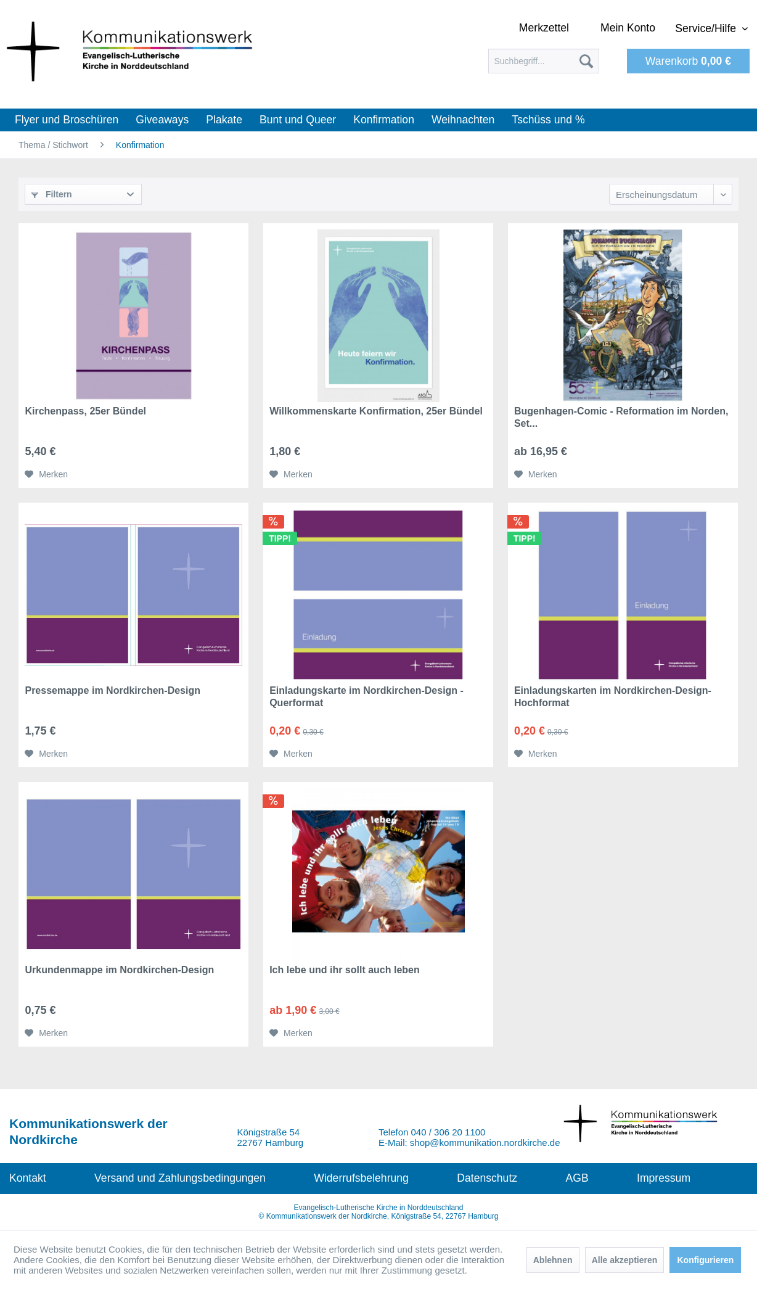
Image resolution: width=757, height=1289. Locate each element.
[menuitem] (543, 61)
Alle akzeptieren (625, 1260)
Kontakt (27, 1178)
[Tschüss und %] (548, 120)
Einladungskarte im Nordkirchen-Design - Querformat (366, 696)
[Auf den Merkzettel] (46, 474)
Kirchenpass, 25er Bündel (85, 411)
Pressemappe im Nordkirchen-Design (112, 690)
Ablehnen (553, 1260)
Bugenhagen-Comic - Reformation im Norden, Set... (621, 417)
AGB (576, 1178)
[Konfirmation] (384, 120)
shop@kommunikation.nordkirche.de (485, 1142)
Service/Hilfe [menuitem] (707, 28)
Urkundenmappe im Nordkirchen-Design (119, 970)
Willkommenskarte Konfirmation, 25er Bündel (376, 411)
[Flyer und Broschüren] (66, 120)
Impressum (663, 1178)
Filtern (51, 194)
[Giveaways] (162, 120)
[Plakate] (224, 120)
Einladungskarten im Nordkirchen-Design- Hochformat (612, 696)
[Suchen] (586, 61)
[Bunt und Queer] (298, 120)
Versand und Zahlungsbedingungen (180, 1178)
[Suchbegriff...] (543, 61)
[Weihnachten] (463, 120)
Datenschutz (487, 1178)
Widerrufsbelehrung (361, 1178)
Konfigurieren (705, 1260)
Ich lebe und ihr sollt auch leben (344, 970)
